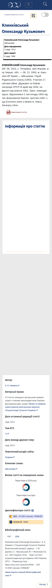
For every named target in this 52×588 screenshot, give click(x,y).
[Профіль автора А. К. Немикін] (12, 385)
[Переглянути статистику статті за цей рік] (26, 487)
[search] (45, 3)
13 (6, 434)
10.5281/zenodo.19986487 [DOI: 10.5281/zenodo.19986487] (30, 516)
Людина (9, 457)
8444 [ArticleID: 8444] (25, 522)
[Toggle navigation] (28, 4)
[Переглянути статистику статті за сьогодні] (26, 502)
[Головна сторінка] (14, 5)
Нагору (43, 584)
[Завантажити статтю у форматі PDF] (16, 112)
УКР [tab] (9, 536)
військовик (10, 469)
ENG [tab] (17, 536)
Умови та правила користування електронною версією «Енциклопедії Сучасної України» (25, 407)
